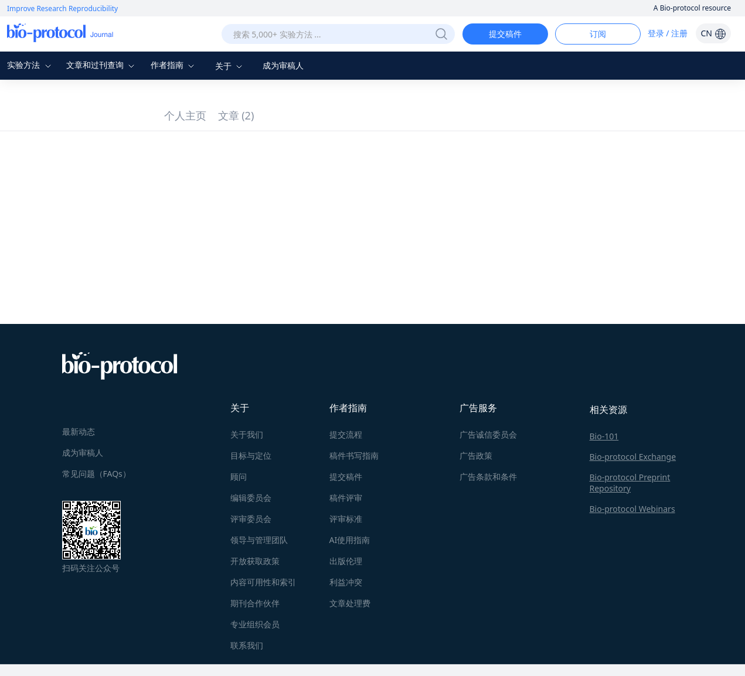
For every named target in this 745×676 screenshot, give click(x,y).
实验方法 (30, 64)
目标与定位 (250, 455)
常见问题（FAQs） (96, 473)
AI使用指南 (349, 539)
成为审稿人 (283, 65)
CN (713, 33)
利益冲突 (345, 582)
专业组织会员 (255, 624)
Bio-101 (604, 436)
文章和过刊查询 (102, 64)
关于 (230, 65)
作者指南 (174, 64)
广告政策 (476, 455)
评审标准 (345, 518)
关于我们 (246, 434)
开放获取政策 (255, 560)
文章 (236, 115)
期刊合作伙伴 (255, 603)
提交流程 (345, 434)
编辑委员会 (250, 497)
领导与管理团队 (259, 539)
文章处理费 (349, 603)
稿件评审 (345, 497)
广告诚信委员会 (488, 434)
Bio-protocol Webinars (632, 508)
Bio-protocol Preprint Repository (630, 483)
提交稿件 (505, 33)
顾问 (238, 476)
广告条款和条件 (488, 476)
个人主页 (185, 115)
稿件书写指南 (354, 455)
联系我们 (246, 645)
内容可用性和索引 (263, 582)
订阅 (598, 33)
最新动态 (78, 431)
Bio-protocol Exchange (633, 456)
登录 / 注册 (668, 33)
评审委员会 (250, 518)
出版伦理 (345, 560)
